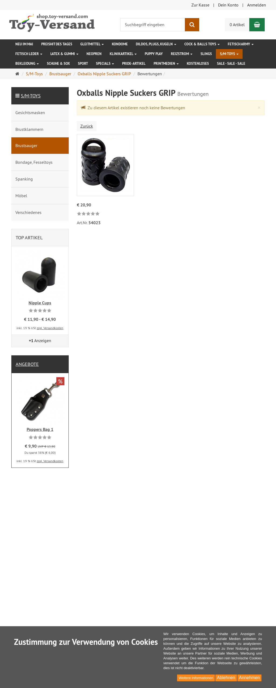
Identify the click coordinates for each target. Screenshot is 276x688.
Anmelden (256, 5)
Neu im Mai (24, 44)
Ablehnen (226, 677)
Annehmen (249, 677)
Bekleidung (27, 63)
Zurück (86, 126)
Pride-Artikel (134, 63)
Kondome (120, 44)
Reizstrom (181, 54)
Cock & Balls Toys (202, 44)
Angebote (27, 364)
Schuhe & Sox (58, 63)
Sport (83, 63)
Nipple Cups (40, 303)
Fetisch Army (241, 44)
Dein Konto (228, 5)
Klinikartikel (123, 54)
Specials (105, 63)
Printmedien (166, 63)
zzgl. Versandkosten (50, 328)
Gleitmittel (92, 44)
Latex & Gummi (64, 54)
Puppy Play (154, 54)
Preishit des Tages (56, 44)
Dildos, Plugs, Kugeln (156, 44)
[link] (88, 214)
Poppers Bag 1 (40, 429)
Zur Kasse (200, 5)
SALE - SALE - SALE (231, 63)
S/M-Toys (229, 54)
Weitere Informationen (196, 678)
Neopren (94, 54)
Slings (206, 54)
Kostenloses (198, 63)
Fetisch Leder (28, 54)
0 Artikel (237, 24)
